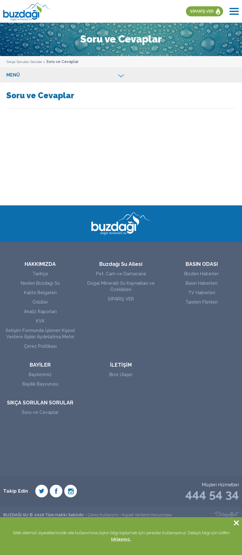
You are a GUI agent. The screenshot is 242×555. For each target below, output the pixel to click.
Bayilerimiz (40, 374)
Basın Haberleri (201, 283)
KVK (40, 320)
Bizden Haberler (201, 273)
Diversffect (226, 515)
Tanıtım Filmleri (201, 302)
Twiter (41, 491)
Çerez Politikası (40, 346)
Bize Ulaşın (120, 374)
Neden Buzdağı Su (40, 283)
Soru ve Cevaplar (62, 62)
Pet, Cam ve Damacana (121, 273)
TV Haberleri (201, 292)
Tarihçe (40, 273)
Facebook (56, 491)
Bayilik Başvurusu (40, 383)
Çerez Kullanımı (103, 514)
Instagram (70, 491)
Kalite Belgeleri (40, 292)
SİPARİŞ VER (202, 11)
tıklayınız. (121, 539)
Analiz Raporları (40, 311)
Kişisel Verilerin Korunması (147, 514)
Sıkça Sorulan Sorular (24, 62)
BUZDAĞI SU (27, 11)
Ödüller (40, 302)
